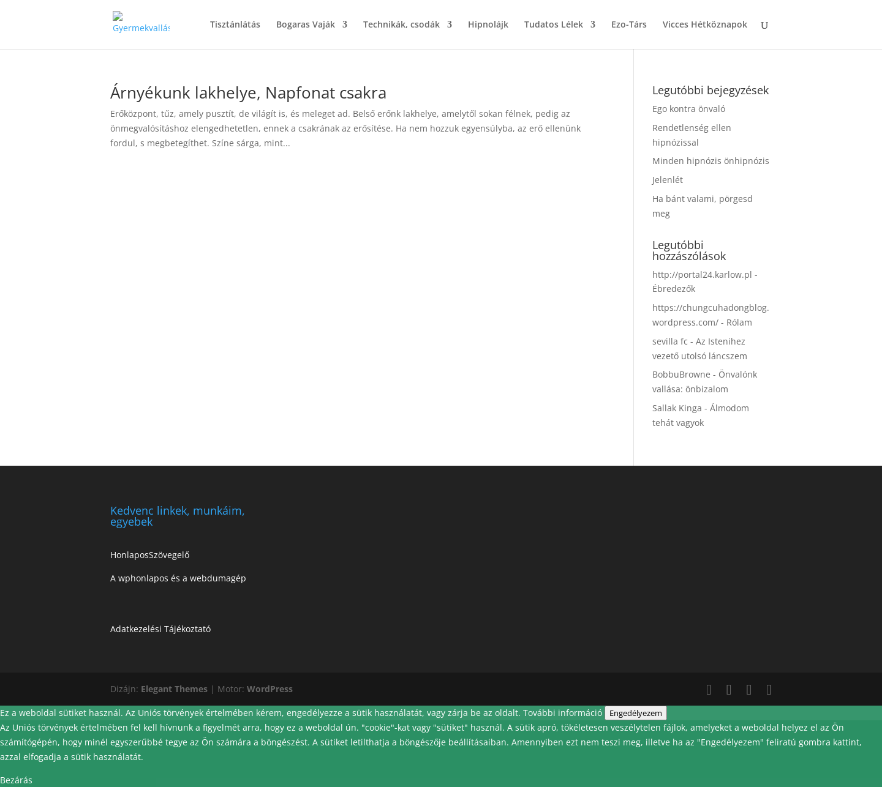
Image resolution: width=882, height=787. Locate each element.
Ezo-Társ (629, 25)
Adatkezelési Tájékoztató (160, 629)
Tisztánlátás (235, 25)
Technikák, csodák (401, 25)
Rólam (739, 322)
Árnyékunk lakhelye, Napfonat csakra (248, 92)
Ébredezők (673, 288)
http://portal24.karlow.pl (702, 274)
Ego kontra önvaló (688, 108)
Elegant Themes (174, 689)
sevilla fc (670, 341)
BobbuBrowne (681, 374)
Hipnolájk (488, 25)
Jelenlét (667, 179)
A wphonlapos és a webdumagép (178, 578)
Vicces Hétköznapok (705, 25)
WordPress (270, 689)
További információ (564, 712)
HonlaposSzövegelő (149, 555)
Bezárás (16, 780)
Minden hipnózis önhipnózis (710, 160)
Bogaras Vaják (305, 25)
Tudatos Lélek (553, 25)
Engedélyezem (635, 712)
